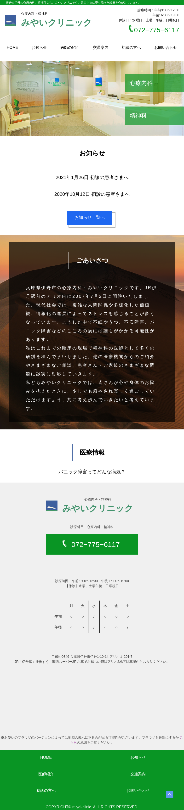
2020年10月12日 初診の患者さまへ (92, 194)
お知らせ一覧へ (92, 219)
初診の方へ (131, 47)
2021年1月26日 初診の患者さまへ (92, 177)
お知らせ (39, 47)
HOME (12, 47)
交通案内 (100, 47)
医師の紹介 (70, 47)
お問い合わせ (165, 47)
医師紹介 (46, 774)
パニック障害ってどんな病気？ (92, 471)
